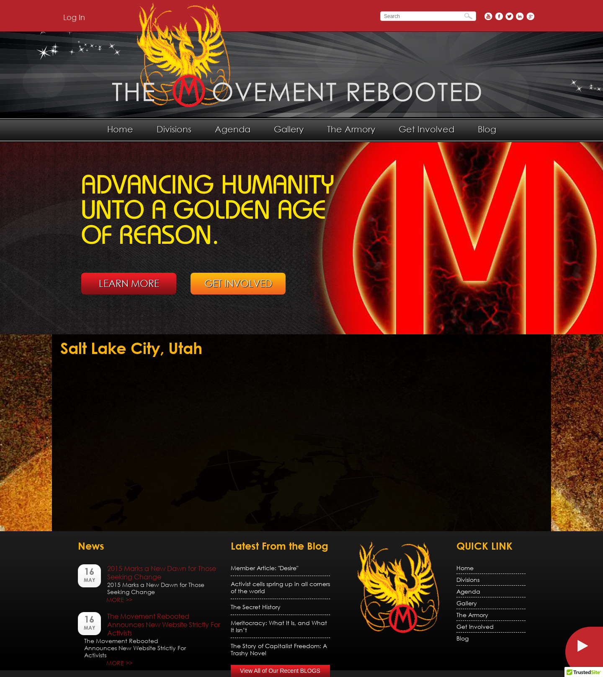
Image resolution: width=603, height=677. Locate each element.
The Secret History (256, 606)
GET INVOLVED (238, 283)
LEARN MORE (129, 283)
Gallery (289, 129)
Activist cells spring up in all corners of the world (280, 587)
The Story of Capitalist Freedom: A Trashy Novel (279, 649)
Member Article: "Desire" (264, 567)
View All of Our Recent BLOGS (280, 670)
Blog (487, 129)
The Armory (351, 129)
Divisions (174, 129)
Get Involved (426, 129)
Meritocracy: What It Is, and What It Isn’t (279, 626)
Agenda (232, 129)
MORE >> (119, 599)
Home (120, 129)
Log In (74, 17)
